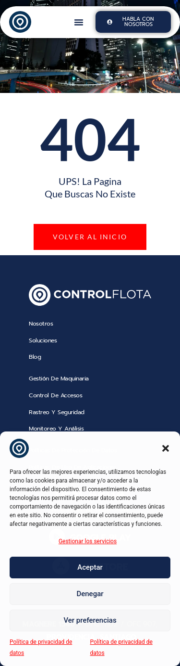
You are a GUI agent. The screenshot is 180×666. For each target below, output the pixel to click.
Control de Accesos (55, 395)
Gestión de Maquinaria (59, 378)
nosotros (41, 323)
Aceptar (90, 567)
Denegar (89, 593)
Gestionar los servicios (88, 541)
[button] (165, 448)
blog (35, 357)
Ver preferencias (89, 620)
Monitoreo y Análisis (56, 428)
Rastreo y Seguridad (57, 412)
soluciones (43, 340)
